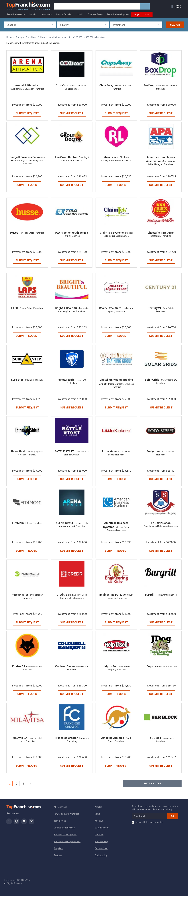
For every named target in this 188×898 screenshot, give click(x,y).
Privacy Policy (101, 843)
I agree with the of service (147, 824)
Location (33, 15)
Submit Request (27, 113)
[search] (97, 7)
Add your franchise (141, 15)
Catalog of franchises (64, 829)
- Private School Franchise (30, 309)
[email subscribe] (149, 818)
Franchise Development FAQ (67, 843)
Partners (58, 857)
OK (172, 818)
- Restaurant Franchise (166, 596)
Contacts (99, 836)
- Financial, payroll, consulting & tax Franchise (28, 161)
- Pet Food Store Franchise (31, 233)
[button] (175, 7)
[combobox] (30, 25)
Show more (152, 785)
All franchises (60, 808)
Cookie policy (101, 857)
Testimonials (60, 822)
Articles (98, 808)
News (97, 815)
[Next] (30, 785)
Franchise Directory (16, 15)
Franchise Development (118, 15)
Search (175, 25)
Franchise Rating (95, 15)
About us (99, 822)
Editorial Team (102, 829)
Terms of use (101, 850)
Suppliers (58, 850)
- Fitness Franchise (33, 524)
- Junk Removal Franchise (164, 668)
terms (151, 824)
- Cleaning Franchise (33, 381)
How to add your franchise (66, 815)
